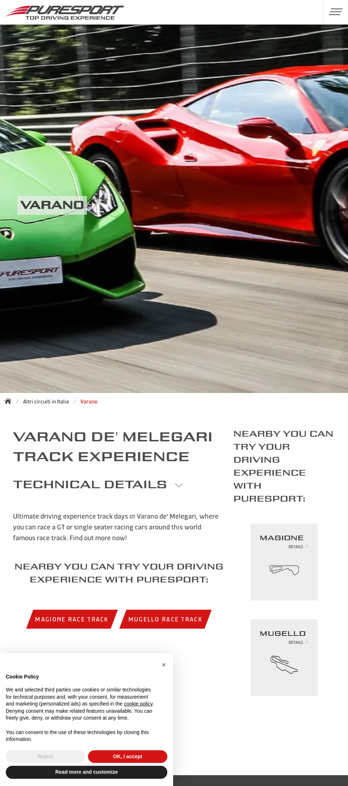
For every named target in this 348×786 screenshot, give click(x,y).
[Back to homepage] (10, 401)
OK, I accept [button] (127, 756)
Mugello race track (165, 619)
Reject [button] (45, 756)
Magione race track (72, 619)
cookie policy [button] (138, 704)
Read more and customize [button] (86, 772)
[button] (333, 11)
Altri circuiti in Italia (46, 401)
